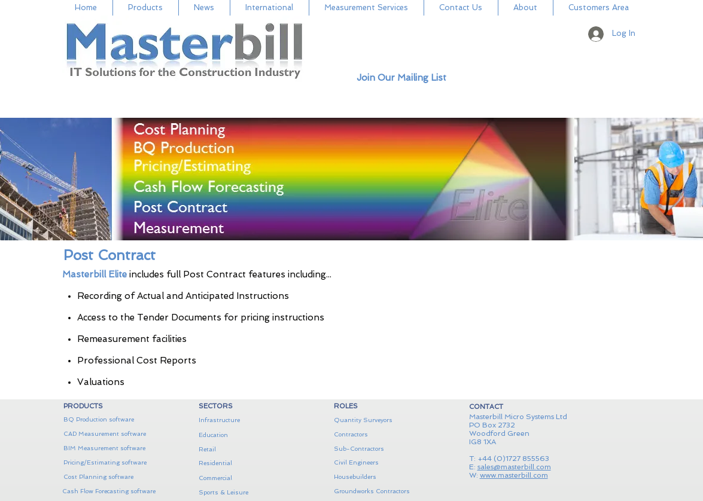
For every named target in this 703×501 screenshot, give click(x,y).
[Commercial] (240, 478)
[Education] (240, 434)
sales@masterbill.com (514, 467)
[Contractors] (375, 434)
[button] (662, 38)
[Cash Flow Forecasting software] (109, 491)
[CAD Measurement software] (104, 434)
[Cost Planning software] (109, 477)
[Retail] (240, 449)
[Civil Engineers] (375, 463)
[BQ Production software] (104, 420)
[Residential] (240, 463)
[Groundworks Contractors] (380, 491)
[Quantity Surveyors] (371, 420)
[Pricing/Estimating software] (105, 463)
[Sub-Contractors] (375, 449)
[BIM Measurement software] (104, 448)
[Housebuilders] (375, 477)
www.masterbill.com (514, 475)
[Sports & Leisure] (245, 492)
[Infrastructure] (240, 420)
